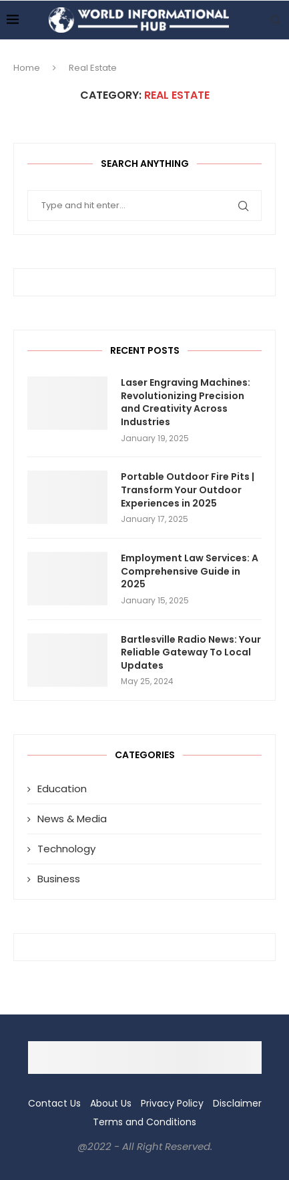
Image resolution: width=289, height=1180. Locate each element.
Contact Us (54, 1103)
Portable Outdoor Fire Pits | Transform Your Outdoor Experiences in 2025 (187, 490)
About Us (110, 1103)
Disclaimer (237, 1103)
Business (58, 879)
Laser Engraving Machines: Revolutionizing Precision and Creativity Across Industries (185, 402)
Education (62, 789)
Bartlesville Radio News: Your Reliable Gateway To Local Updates (191, 652)
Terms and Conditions (144, 1122)
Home (26, 67)
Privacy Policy (172, 1103)
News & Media (72, 819)
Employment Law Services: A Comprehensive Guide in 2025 (189, 571)
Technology (66, 849)
